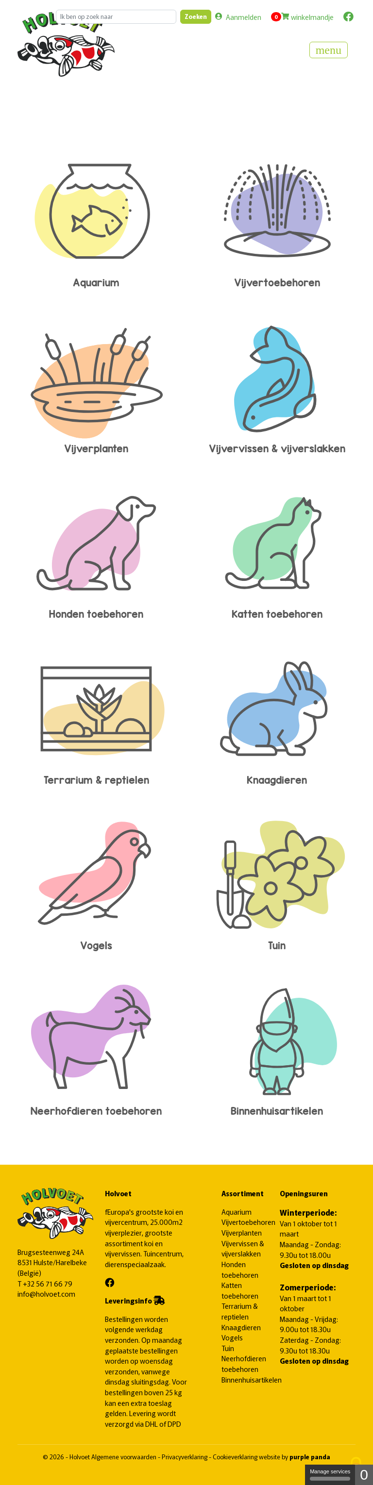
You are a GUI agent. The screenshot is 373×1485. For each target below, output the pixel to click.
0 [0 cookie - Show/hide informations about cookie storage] (364, 1475)
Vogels (96, 881)
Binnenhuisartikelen (277, 1046)
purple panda (309, 1456)
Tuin (277, 881)
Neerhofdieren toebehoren (96, 1046)
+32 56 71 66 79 (47, 1283)
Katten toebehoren (277, 549)
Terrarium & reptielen (96, 715)
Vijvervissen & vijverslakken (277, 383)
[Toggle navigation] (328, 50)
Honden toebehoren (96, 549)
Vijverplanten (96, 383)
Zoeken (196, 16)
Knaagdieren (277, 715)
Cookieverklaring (236, 1456)
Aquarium (96, 218)
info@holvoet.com (46, 1293)
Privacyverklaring (185, 1456)
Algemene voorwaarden (124, 1456)
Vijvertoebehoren (277, 218)
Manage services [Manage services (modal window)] (330, 1474)
